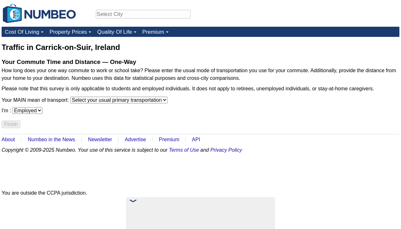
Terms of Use (184, 150)
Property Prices (68, 32)
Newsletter (100, 139)
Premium (153, 32)
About (8, 139)
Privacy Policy (226, 150)
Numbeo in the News (51, 139)
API (196, 139)
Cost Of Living (22, 32)
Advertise (135, 139)
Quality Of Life (114, 32)
